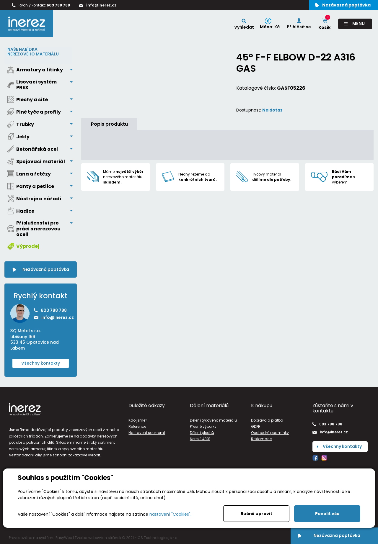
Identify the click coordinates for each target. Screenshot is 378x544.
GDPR (255, 426)
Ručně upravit (256, 514)
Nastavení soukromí (146, 432)
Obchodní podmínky (270, 432)
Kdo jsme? (137, 419)
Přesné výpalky (203, 426)
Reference (137, 426)
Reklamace (261, 438)
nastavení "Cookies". (170, 514)
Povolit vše (327, 514)
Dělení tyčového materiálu (213, 419)
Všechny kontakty (40, 363)
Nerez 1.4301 (200, 438)
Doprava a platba (267, 419)
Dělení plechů (202, 432)
